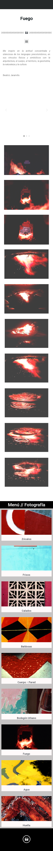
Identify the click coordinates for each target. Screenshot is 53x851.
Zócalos (26, 539)
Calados (26, 610)
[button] (26, 41)
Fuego (26, 753)
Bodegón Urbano (26, 718)
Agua (27, 789)
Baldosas (26, 646)
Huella (26, 825)
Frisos (26, 574)
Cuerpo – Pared (26, 682)
